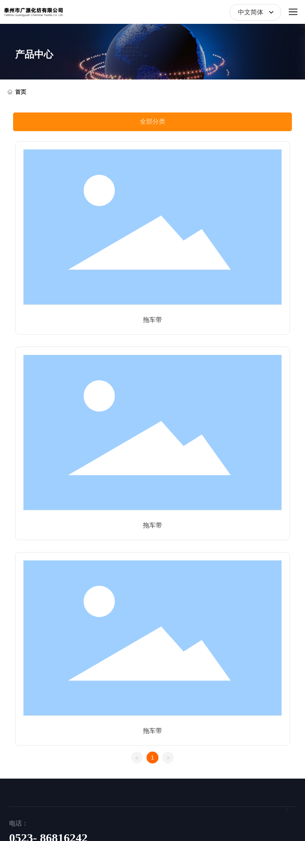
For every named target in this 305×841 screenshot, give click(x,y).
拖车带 (152, 319)
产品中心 (34, 54)
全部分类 (152, 121)
